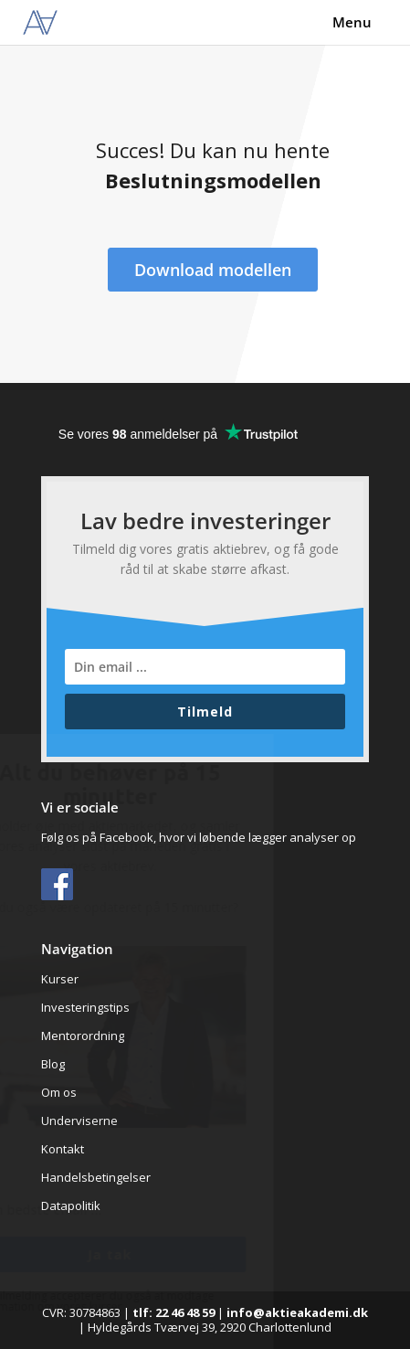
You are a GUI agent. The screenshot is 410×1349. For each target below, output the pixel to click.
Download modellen (212, 270)
